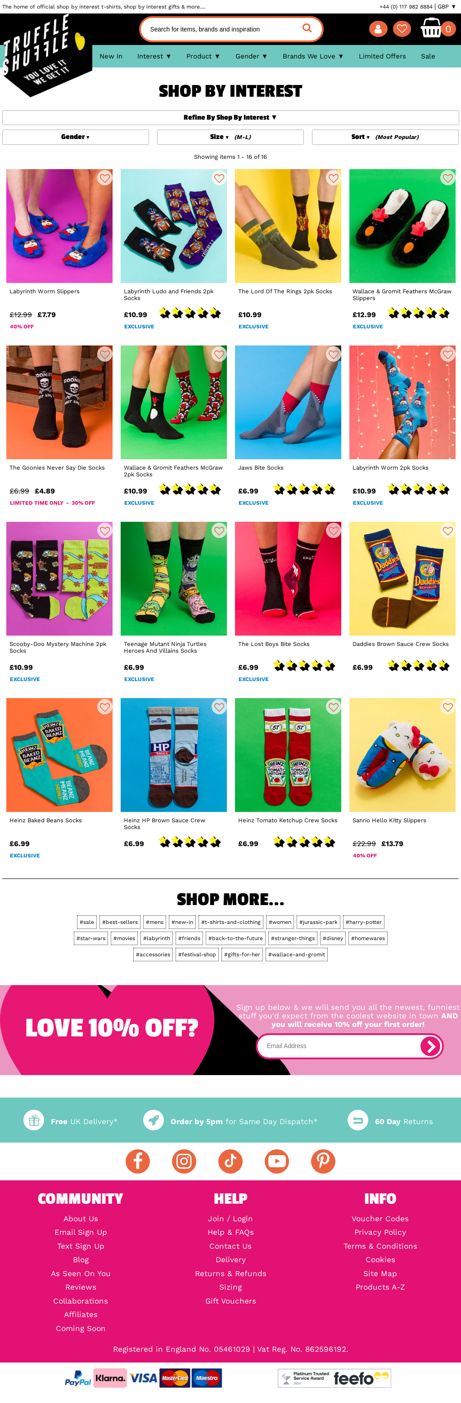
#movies (124, 938)
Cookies (380, 1260)
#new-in (182, 922)
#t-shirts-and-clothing (231, 922)
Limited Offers (382, 56)
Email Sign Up (80, 1233)
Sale (428, 56)
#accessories (153, 954)
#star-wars (91, 938)
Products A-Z (380, 1287)
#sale (87, 922)
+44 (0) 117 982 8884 (406, 7)
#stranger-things (293, 938)
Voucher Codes (380, 1219)
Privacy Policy (380, 1233)
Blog (81, 1260)
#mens (154, 922)
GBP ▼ (447, 7)
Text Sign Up (80, 1247)
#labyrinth (156, 938)
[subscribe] (430, 1046)
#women (280, 922)
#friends (189, 938)
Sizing (230, 1287)
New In (110, 56)
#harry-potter (364, 922)
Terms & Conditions (380, 1247)
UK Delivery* (70, 1121)
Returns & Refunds (231, 1274)
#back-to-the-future (235, 938)
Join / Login (230, 1219)
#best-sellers (120, 922)
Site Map (380, 1274)
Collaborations (80, 1301)
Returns (390, 1121)
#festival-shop (197, 954)
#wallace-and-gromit (296, 954)
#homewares (368, 938)
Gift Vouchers (230, 1301)
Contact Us (230, 1247)
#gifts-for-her (242, 954)
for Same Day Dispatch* (230, 1121)
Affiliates (81, 1315)
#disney (333, 938)
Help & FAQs (231, 1233)
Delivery (231, 1260)
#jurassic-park (318, 922)
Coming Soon (81, 1329)
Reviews (80, 1287)
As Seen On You (81, 1274)
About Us (80, 1219)
